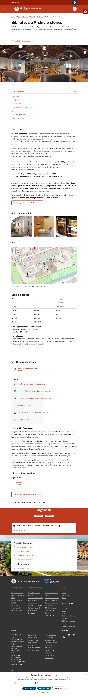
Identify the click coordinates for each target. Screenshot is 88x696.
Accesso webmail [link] (33, 650)
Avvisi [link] (64, 598)
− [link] (14, 252)
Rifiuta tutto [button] (58, 688)
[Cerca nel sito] (75, 9)
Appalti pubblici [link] (33, 600)
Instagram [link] (19, 487)
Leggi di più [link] (66, 679)
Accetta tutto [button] (44, 688)
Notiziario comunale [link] (68, 626)
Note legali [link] (48, 648)
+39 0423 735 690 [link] (24, 405)
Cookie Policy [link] (49, 645)
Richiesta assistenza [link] (34, 648)
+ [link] (14, 249)
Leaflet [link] (59, 282)
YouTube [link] (18, 484)
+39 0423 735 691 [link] (24, 419)
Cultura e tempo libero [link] (35, 608)
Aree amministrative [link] (18, 595)
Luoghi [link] (64, 611)
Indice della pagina (18, 91)
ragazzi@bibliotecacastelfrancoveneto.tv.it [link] (33, 412)
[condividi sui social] (15, 40)
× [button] (86, 674)
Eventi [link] (64, 613)
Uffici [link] (13, 598)
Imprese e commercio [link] (52, 598)
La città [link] (64, 608)
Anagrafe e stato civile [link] (35, 598)
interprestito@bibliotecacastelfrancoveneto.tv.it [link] (35, 398)
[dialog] (44, 684)
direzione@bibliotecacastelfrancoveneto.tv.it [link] (34, 391)
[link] (85, 11)
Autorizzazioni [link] (32, 603)
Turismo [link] (47, 613)
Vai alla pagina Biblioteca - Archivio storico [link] (27, 203)
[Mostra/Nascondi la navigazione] (4, 8)
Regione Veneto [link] (15, 3)
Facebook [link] (19, 482)
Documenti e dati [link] (16, 610)
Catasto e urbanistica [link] (35, 605)
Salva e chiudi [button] (29, 688)
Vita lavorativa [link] (49, 615)
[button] (44, 693)
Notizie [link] (64, 593)
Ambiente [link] (31, 595)
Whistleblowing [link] (50, 640)
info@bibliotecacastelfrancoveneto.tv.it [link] (32, 384)
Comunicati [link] (65, 595)
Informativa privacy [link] (51, 642)
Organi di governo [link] (17, 593)
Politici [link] (13, 603)
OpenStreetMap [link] (66, 282)
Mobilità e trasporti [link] (51, 600)
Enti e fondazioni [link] (16, 600)
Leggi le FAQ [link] (32, 635)
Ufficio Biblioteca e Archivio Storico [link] (28, 369)
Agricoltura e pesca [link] (34, 593)
